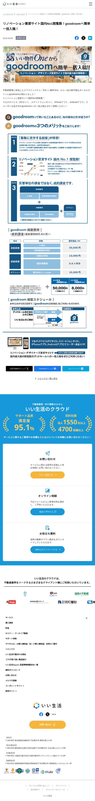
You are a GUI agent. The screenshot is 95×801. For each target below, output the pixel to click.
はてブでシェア (75, 368)
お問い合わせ (11, 675)
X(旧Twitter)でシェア (19, 368)
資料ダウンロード (12, 670)
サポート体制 (11, 639)
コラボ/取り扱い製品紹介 (15, 659)
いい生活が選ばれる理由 (15, 654)
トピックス (10, 649)
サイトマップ (61, 786)
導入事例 (9, 623)
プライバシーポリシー (55, 790)
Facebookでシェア (47, 368)
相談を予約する (46, 512)
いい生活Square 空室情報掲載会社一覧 (21, 665)
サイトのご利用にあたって (39, 786)
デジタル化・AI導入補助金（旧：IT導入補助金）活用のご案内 (31, 644)
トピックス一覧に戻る (47, 378)
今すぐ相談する (46, 475)
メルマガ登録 (11, 681)
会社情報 (35, 790)
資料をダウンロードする (46, 549)
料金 (7, 628)
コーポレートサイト (13, 686)
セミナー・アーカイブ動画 (16, 633)
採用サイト (10, 691)
